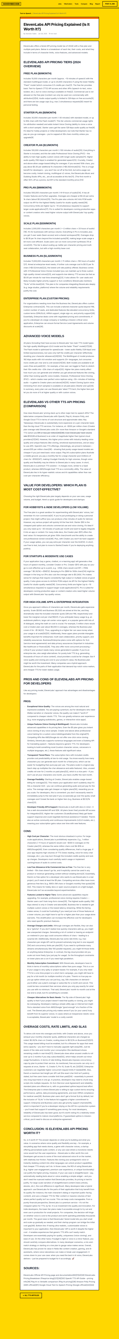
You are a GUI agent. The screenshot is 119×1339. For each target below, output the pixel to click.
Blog (91, 4)
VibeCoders (68, 4)
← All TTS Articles (31, 1295)
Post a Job (110, 4)
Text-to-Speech (25, 13)
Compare (84, 4)
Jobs (59, 4)
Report (97, 4)
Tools (76, 4)
